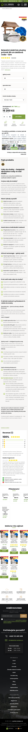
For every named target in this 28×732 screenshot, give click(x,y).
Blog (14, 681)
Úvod (14, 660)
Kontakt (14, 666)
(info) (18, 106)
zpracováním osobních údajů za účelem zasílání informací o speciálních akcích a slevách (15, 621)
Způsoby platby (14, 703)
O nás (14, 663)
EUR (26, 1)
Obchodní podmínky (14, 697)
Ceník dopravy (14, 712)
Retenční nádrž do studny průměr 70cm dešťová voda (14, 540)
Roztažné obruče (8, 378)
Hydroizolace (14, 687)
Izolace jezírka (14, 678)
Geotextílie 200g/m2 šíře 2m (5, 495)
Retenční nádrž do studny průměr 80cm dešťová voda (14, 567)
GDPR (14, 672)
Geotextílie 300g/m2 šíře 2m (16, 495)
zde (17, 143)
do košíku (18, 117)
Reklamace (14, 706)
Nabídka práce (14, 690)
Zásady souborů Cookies (14, 669)
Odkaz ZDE (23, 154)
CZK (20, 1)
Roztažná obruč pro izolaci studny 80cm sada (5, 509)
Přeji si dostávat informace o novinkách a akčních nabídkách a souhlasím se (15, 621)
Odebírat (23, 616)
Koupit (4, 551)
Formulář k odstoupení (14, 709)
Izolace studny (5, 427)
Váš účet (5, 1)
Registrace (14, 700)
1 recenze (13, 58)
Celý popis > (8, 70)
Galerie (14, 684)
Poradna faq (14, 675)
